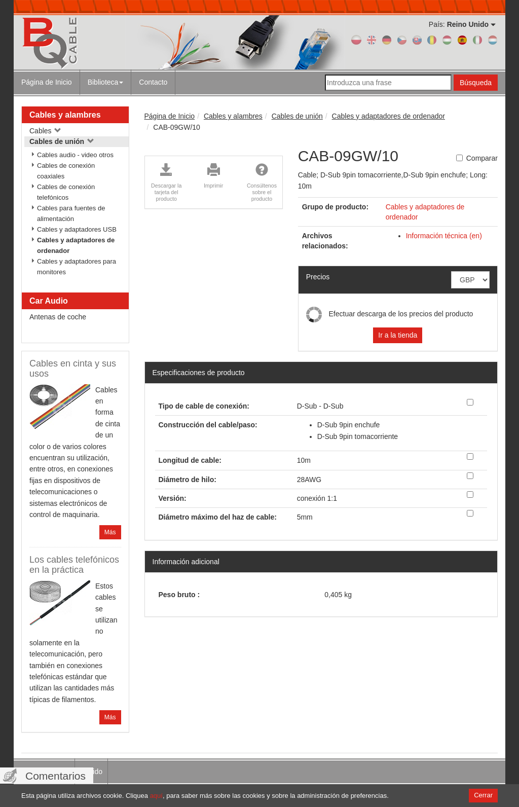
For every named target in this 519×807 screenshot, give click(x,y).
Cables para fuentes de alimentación (71, 213)
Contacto (153, 82)
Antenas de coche (57, 317)
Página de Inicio (46, 82)
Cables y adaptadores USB (77, 229)
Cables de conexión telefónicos (66, 192)
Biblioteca (106, 82)
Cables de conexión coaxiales (66, 171)
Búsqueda (476, 83)
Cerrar (483, 795)
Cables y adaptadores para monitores (76, 267)
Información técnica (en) (444, 236)
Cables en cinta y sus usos (72, 368)
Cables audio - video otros (75, 155)
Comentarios (55, 776)
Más (110, 532)
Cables (45, 131)
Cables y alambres (65, 115)
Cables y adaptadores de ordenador (76, 245)
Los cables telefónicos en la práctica (74, 565)
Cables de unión (61, 141)
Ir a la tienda (397, 335)
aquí (156, 795)
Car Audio (48, 301)
